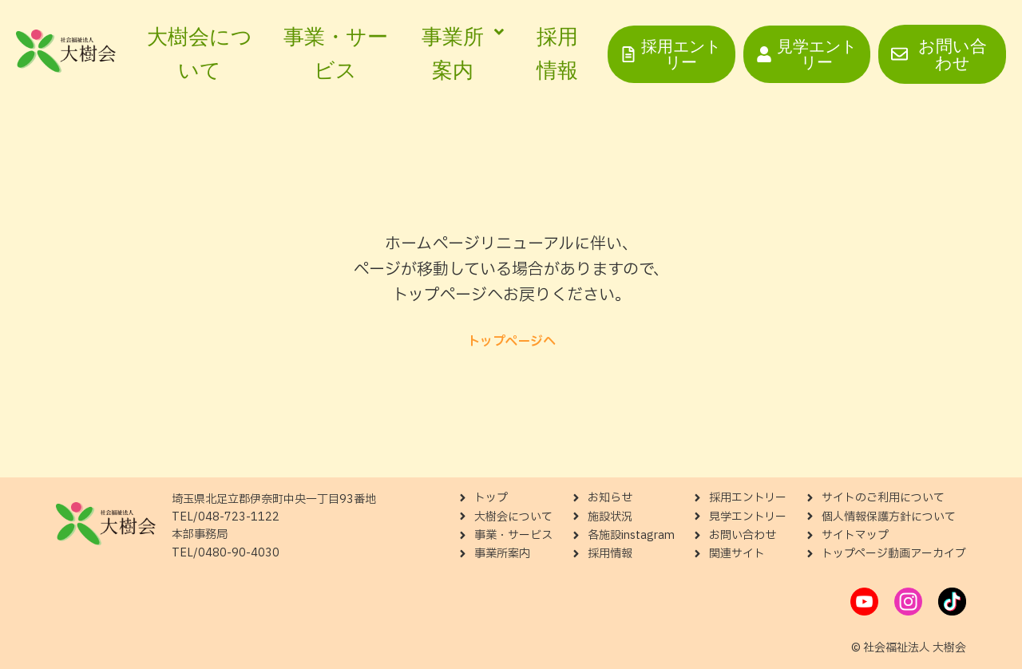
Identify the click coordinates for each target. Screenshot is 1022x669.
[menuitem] (459, 54)
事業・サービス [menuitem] (335, 53)
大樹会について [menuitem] (199, 53)
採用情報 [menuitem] (557, 53)
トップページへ (511, 341)
